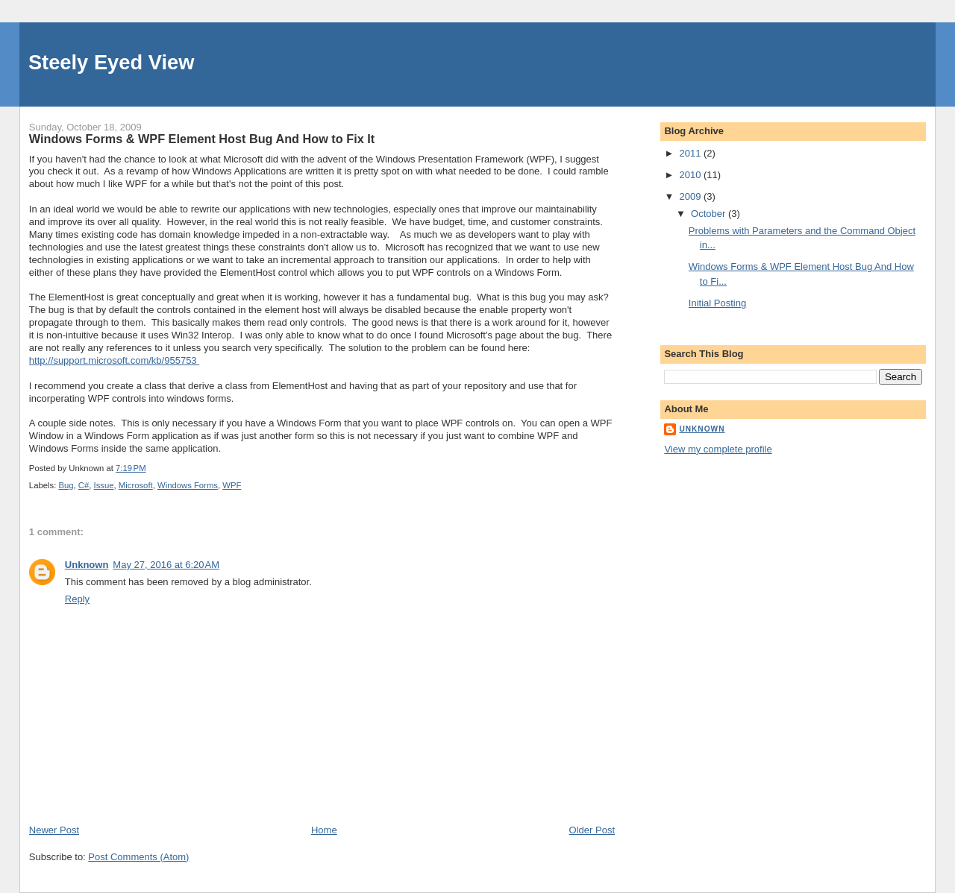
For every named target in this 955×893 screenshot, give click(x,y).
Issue (104, 485)
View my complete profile (717, 449)
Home (324, 830)
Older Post (592, 830)
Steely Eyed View (111, 62)
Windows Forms (187, 485)
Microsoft (136, 485)
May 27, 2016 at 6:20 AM (166, 564)
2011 (691, 153)
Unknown (87, 564)
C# (83, 485)
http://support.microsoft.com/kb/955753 (114, 360)
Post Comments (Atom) (138, 856)
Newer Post (54, 830)
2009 (691, 196)
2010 (691, 174)
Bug (65, 485)
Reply (77, 599)
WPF (231, 485)
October (709, 213)
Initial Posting (717, 303)
